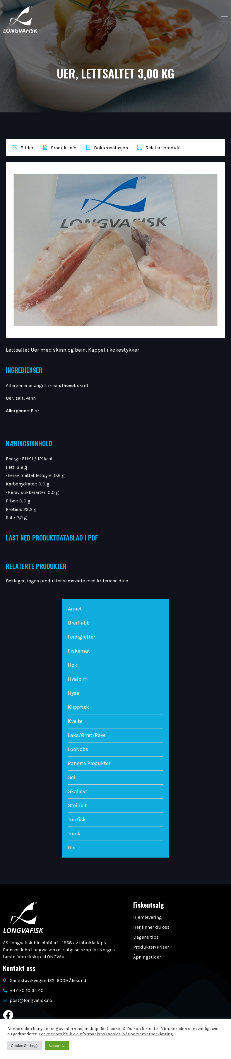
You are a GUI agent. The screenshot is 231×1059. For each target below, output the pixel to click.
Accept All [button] (57, 1045)
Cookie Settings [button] (25, 1045)
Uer (72, 847)
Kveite (75, 721)
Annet (75, 608)
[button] (12, 251)
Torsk (74, 833)
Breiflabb (79, 623)
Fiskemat (79, 651)
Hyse (73, 693)
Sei (71, 777)
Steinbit (77, 805)
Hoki (73, 665)
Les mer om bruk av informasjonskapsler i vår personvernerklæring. (106, 1033)
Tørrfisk (77, 819)
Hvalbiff (77, 679)
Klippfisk (78, 707)
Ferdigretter (81, 637)
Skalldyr (77, 791)
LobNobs (78, 749)
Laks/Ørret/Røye (87, 735)
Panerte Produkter (89, 763)
